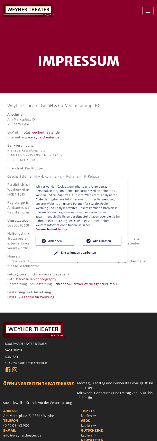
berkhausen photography (36, 279)
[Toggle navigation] (148, 11)
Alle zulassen (102, 241)
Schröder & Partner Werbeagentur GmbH (85, 284)
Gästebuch (13, 350)
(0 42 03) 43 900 (16, 425)
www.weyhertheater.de (40, 137)
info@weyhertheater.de (22, 435)
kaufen (88, 416)
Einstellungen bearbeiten (78, 252)
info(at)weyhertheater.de (40, 132)
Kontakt (11, 357)
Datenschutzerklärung (51, 229)
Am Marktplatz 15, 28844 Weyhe (28, 416)
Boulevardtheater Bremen (26, 344)
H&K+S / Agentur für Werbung (30, 297)
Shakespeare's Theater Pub (26, 363)
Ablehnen (55, 241)
